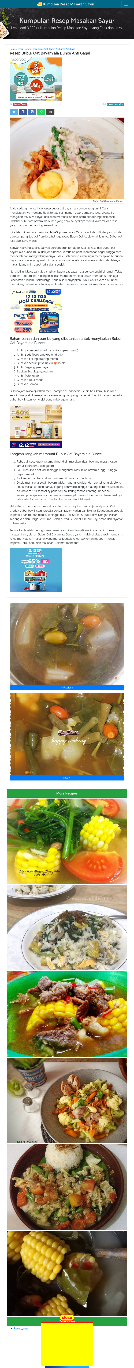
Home (13, 49)
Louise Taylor (20, 104)
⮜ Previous (67, 687)
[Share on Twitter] (14, 112)
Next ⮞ (66, 777)
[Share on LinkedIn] (32, 112)
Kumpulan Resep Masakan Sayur (65, 4)
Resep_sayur (24, 49)
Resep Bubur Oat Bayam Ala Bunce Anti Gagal (54, 49)
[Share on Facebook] (23, 112)
